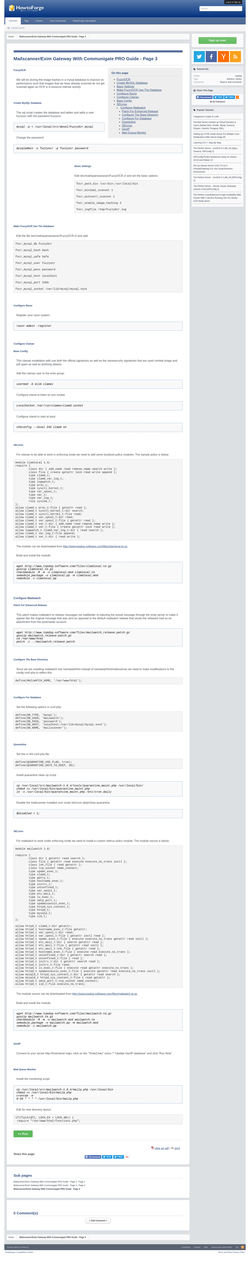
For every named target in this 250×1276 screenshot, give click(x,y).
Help (206, 1247)
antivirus (230, 79)
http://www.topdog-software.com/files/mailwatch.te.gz (104, 993)
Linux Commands (58, 21)
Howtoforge (19, 1252)
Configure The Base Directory (140, 114)
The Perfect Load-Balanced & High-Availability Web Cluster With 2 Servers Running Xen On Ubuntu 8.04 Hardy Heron (217, 198)
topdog (238, 76)
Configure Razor (127, 93)
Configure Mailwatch (133, 107)
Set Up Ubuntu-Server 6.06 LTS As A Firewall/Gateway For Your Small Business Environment (213, 168)
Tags (26, 21)
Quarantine (129, 121)
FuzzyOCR (123, 79)
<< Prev (23, 1133)
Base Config (124, 100)
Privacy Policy (239, 1252)
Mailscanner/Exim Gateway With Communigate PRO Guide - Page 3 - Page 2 (49, 1185)
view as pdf (162, 1148)
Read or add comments (231, 82)
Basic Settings (125, 86)
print (177, 1148)
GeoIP (126, 129)
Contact (197, 1247)
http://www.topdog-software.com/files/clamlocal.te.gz (95, 546)
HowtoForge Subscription (84, 21)
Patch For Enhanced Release (140, 111)
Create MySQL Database (132, 82)
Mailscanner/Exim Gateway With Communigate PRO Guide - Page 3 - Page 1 (49, 1182)
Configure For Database (137, 118)
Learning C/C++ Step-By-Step (207, 142)
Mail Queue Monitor (134, 132)
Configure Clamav (128, 97)
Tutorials (13, 21)
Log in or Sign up (233, 2)
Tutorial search (18, 28)
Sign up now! (217, 40)
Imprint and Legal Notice (221, 1247)
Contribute (186, 1247)
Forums (39, 21)
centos (239, 79)
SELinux (122, 104)
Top (237, 1247)
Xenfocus (25, 1247)
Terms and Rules (225, 1252)
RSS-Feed (242, 1247)
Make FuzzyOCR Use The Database (139, 90)
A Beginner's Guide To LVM (206, 116)
